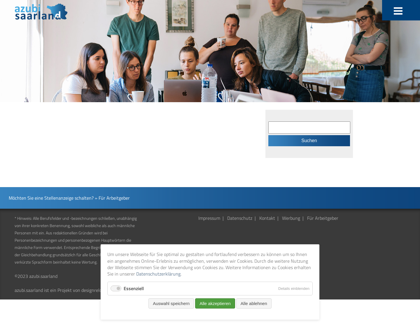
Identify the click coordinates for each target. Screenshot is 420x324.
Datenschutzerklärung (158, 273)
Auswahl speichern (171, 303)
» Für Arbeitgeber (112, 197)
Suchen (309, 140)
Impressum (209, 218)
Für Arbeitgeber (322, 218)
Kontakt (267, 218)
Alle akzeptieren (215, 303)
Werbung (291, 218)
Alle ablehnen (254, 303)
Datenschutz (239, 218)
